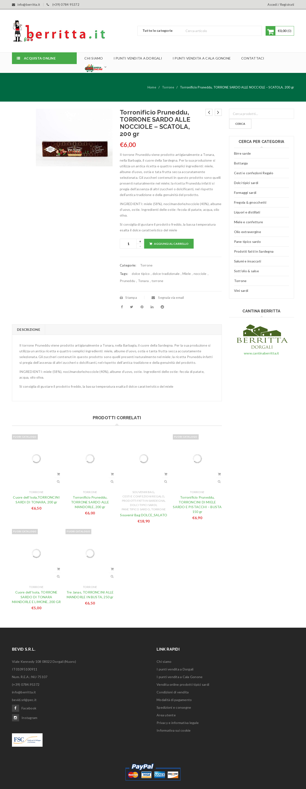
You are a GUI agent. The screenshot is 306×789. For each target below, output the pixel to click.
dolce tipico (141, 274)
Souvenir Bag (143, 492)
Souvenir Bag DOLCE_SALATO (143, 515)
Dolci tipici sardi (143, 505)
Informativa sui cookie (174, 730)
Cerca (240, 123)
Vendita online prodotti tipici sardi (183, 684)
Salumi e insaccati (247, 261)
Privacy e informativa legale (178, 723)
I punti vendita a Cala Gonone (179, 677)
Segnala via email (168, 297)
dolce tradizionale (166, 274)
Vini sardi (241, 290)
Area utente (166, 715)
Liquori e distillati (247, 212)
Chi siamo (164, 661)
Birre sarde (242, 153)
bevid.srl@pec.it (24, 700)
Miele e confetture (248, 222)
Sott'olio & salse (246, 271)
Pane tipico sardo (136, 509)
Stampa (128, 297)
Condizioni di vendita (173, 692)
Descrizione (28, 329)
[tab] (28, 329)
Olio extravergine (247, 232)
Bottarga (241, 163)
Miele (186, 274)
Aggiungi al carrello (171, 243)
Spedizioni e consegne (174, 707)
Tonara (143, 281)
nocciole (200, 274)
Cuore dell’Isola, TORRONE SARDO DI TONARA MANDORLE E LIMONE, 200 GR (36, 597)
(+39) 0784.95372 (25, 684)
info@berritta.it (24, 692)
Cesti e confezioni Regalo (143, 496)
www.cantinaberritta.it (261, 353)
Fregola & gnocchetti (250, 202)
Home (152, 87)
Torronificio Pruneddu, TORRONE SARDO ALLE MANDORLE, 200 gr (90, 502)
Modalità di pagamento (174, 700)
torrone (158, 281)
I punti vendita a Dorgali (175, 669)
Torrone (168, 87)
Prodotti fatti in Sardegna (143, 500)
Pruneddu (127, 281)
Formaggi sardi (245, 192)
